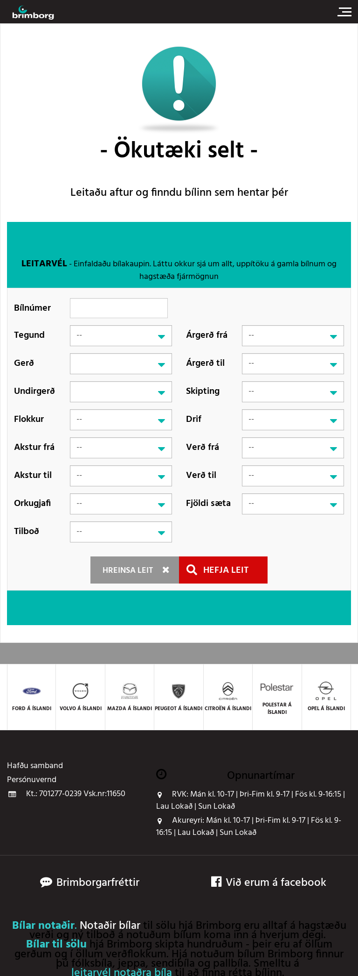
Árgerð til (205, 363)
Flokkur (29, 419)
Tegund (29, 335)
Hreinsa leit (128, 570)
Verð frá (202, 447)
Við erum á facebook (268, 883)
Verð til (201, 475)
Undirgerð (34, 391)
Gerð (24, 363)
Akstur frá (34, 447)
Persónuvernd (31, 780)
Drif (193, 419)
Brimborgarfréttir (97, 883)
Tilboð (26, 531)
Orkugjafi (32, 503)
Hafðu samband (35, 766)
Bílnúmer (32, 308)
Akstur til (33, 475)
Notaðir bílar (110, 926)
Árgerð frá (206, 335)
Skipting (203, 391)
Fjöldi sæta (208, 503)
